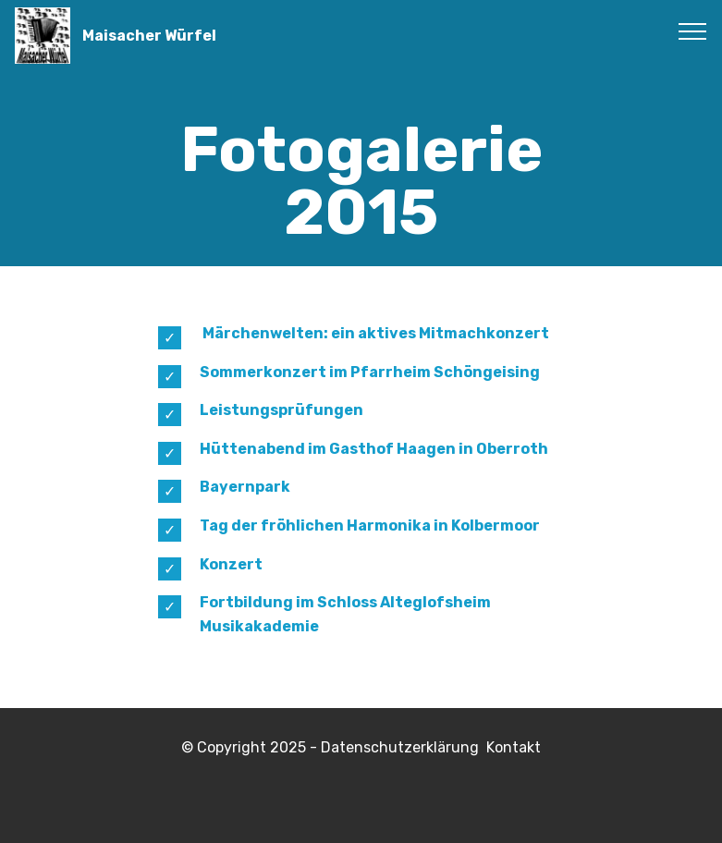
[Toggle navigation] (693, 30)
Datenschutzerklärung (403, 747)
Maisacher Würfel (149, 35)
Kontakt (513, 747)
